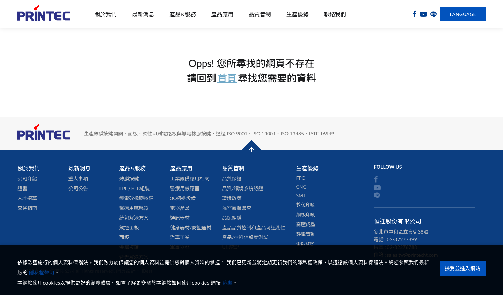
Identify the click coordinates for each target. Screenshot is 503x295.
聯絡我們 (335, 14)
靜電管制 (305, 234)
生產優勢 (297, 14)
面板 (124, 237)
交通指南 (27, 208)
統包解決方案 (133, 218)
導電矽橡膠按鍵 (136, 198)
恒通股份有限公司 (43, 14)
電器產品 (180, 208)
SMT (301, 195)
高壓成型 (305, 224)
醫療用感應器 (133, 208)
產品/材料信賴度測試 (245, 237)
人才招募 (27, 198)
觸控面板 (129, 227)
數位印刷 (305, 205)
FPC (300, 178)
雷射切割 (305, 244)
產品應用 (222, 14)
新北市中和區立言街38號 (401, 232)
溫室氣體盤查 (236, 208)
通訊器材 (180, 218)
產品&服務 (182, 14)
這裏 (227, 283)
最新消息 (143, 14)
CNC (301, 187)
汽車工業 (180, 237)
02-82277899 (402, 239)
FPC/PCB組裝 (134, 188)
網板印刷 (305, 214)
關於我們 (105, 14)
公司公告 (78, 188)
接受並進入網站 (463, 266)
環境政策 (231, 198)
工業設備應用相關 (189, 179)
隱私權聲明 (41, 272)
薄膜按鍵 (129, 179)
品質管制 (260, 14)
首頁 (227, 78)
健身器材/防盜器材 (190, 227)
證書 (22, 188)
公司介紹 (27, 179)
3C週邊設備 (183, 198)
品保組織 (231, 218)
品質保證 (231, 179)
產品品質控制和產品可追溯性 (253, 227)
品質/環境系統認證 (242, 188)
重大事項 (78, 179)
